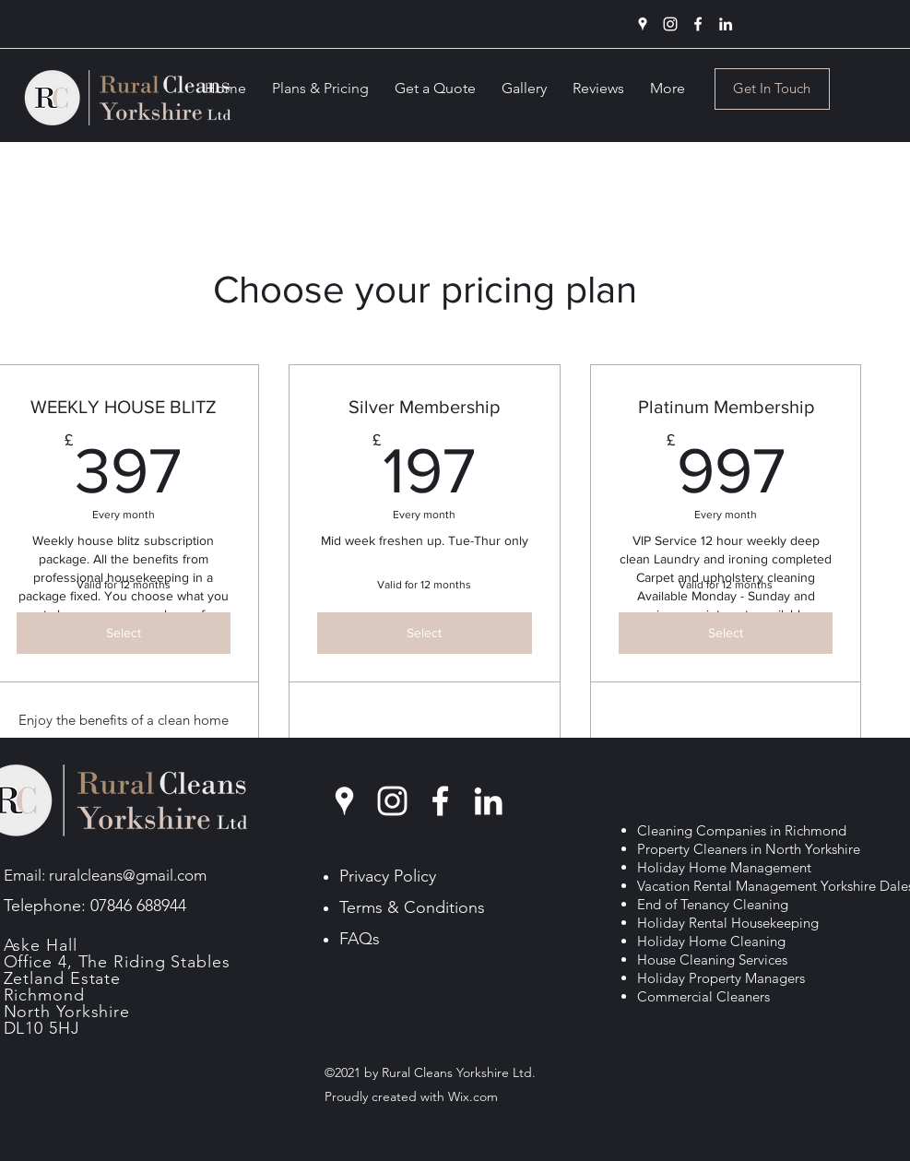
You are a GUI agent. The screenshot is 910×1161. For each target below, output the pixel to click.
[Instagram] (670, 24)
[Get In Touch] (772, 89)
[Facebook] (698, 24)
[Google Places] (642, 24)
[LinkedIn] (725, 24)
